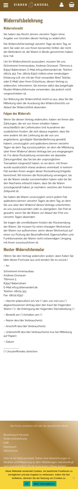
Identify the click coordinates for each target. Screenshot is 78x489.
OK (26, 483)
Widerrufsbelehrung (15, 438)
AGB (6, 442)
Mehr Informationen (44, 483)
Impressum (10, 446)
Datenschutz (11, 450)
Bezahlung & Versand (16, 434)
